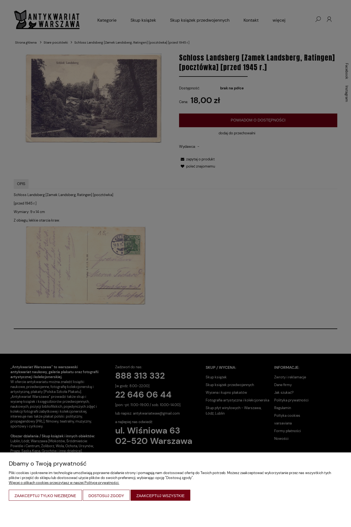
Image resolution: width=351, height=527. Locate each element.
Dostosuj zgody (106, 496)
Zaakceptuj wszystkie (160, 496)
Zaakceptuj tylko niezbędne (45, 496)
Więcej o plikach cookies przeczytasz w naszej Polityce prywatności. (64, 482)
